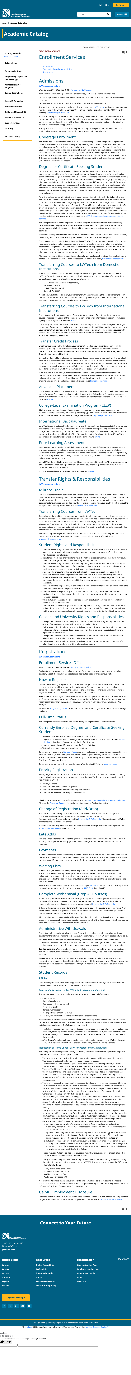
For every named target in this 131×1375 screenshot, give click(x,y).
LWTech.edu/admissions (49, 85)
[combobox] (105, 46)
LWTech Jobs (41, 1268)
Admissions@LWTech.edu (82, 89)
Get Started (120, 5)
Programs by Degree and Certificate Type (16, 77)
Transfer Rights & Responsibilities (57, 68)
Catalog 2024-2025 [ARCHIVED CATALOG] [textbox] (96, 46)
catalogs (28, 1326)
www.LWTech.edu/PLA (87, 504)
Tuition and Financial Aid (15, 111)
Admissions (48, 65)
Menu (121, 13)
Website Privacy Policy (46, 1284)
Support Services (12, 122)
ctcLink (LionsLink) (7, 1274)
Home (4, 22)
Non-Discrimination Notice (45, 1274)
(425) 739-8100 (8, 1248)
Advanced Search (11, 55)
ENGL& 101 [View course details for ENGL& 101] (94, 884)
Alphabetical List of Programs (13, 85)
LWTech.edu (99, 106)
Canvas (5, 1268)
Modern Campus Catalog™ (97, 1326)
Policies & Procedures (45, 1280)
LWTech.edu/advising (99, 380)
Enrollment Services (13, 105)
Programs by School (13, 70)
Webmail (6, 1284)
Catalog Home (11, 62)
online (73, 319)
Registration (48, 71)
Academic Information (14, 116)
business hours (110, 763)
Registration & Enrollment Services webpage (105, 799)
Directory (9, 127)
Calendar (6, 1264)
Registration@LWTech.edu (82, 666)
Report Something (15, 1296)
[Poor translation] (8, 1341)
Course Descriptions (14, 92)
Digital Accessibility (45, 1264)
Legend (5, 1280)
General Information (14, 100)
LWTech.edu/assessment (112, 257)
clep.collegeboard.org (102, 414)
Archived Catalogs (12, 135)
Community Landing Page (86, 1274)
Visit (96, 5)
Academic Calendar (58, 802)
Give (105, 5)
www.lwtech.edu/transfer (50, 538)
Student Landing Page (87, 1264)
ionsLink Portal (70, 751)
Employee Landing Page (88, 1268)
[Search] (94, 13)
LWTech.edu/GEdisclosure (111, 1198)
